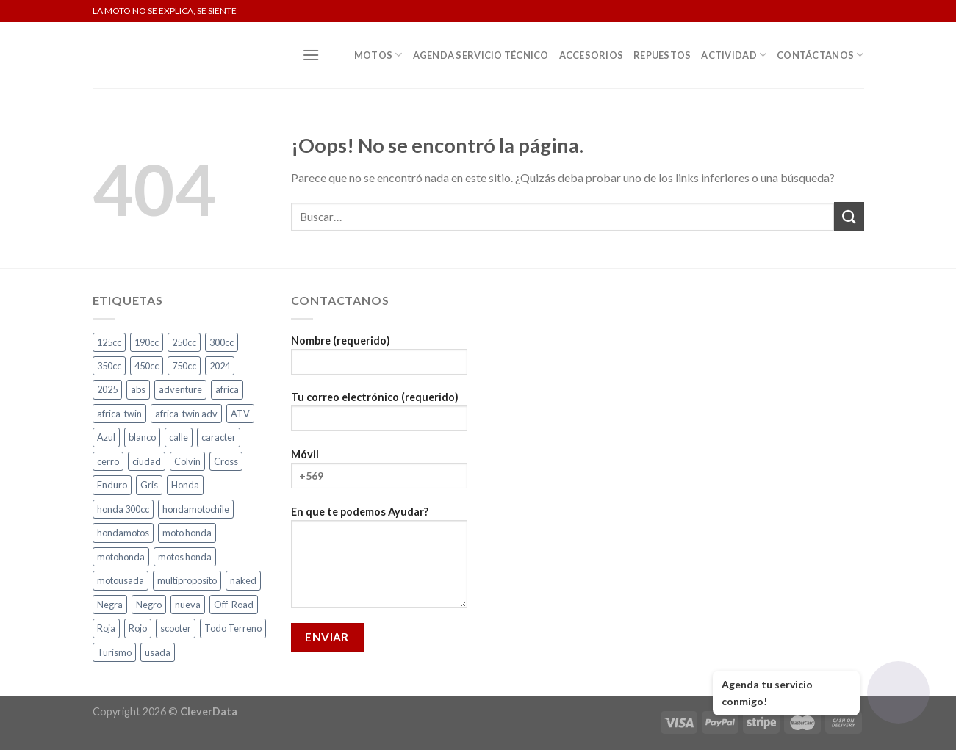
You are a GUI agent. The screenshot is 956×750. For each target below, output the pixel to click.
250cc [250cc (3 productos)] (184, 342)
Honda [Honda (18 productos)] (185, 485)
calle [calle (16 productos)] (178, 437)
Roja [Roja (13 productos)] (106, 628)
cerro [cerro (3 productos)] (108, 461)
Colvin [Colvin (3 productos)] (187, 461)
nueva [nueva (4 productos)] (188, 604)
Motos (378, 55)
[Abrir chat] (898, 692)
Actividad (733, 55)
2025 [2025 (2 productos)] (107, 389)
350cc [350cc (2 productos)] (109, 366)
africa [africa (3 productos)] (227, 389)
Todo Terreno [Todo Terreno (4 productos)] (233, 628)
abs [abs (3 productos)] (138, 389)
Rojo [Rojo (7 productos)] (138, 628)
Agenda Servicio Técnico (481, 55)
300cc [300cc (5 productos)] (221, 342)
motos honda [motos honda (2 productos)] (185, 557)
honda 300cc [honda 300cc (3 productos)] (123, 509)
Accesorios (591, 55)
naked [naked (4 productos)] (243, 580)
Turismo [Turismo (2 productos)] (114, 652)
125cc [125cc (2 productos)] (109, 342)
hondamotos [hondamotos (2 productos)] (123, 532)
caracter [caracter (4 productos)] (218, 437)
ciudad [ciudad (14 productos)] (146, 461)
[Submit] (848, 216)
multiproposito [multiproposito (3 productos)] (187, 580)
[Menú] (311, 55)
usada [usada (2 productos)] (157, 652)
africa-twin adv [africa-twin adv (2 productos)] (186, 413)
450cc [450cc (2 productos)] (146, 366)
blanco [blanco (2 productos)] (142, 437)
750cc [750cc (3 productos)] (184, 366)
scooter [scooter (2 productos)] (175, 628)
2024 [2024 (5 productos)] (219, 366)
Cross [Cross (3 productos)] (226, 461)
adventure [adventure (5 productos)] (180, 389)
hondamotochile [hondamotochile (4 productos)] (195, 509)
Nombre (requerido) (379, 359)
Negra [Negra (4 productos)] (110, 604)
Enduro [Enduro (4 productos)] (112, 485)
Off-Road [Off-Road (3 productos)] (234, 604)
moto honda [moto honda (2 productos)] (187, 532)
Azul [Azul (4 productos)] (106, 437)
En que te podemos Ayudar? (379, 562)
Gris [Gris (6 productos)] (149, 485)
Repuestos (662, 55)
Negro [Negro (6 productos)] (149, 604)
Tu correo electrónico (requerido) (379, 416)
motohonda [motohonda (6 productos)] (121, 557)
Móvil (379, 473)
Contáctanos (820, 55)
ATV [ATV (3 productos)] (240, 413)
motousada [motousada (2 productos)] (120, 580)
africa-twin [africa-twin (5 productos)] (119, 413)
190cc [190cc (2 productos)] (146, 342)
